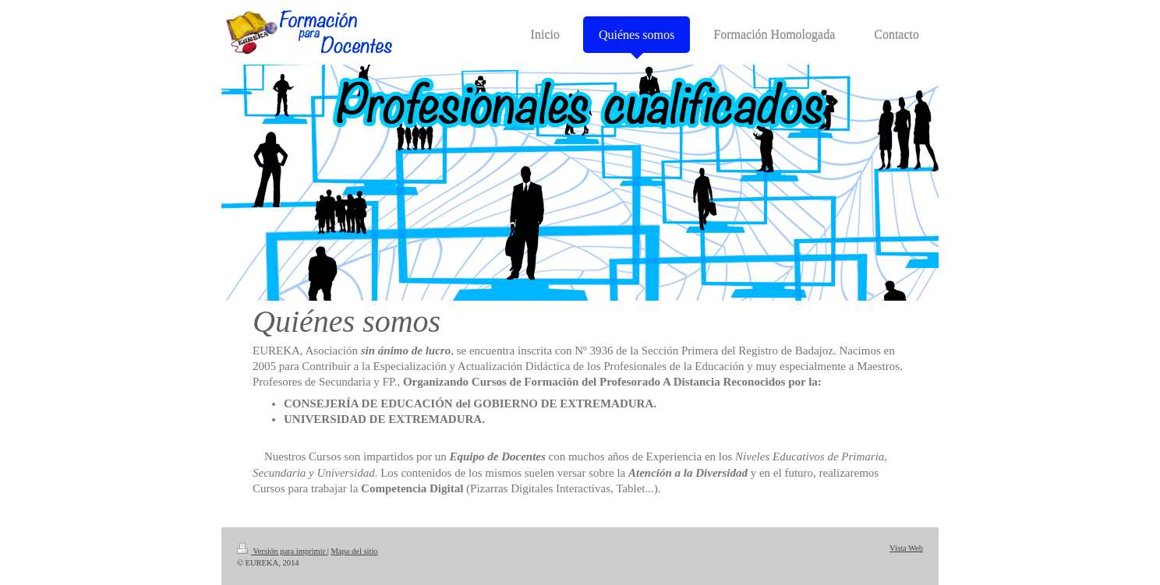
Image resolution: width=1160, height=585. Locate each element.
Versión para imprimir (282, 551)
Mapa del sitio (354, 551)
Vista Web (906, 548)
